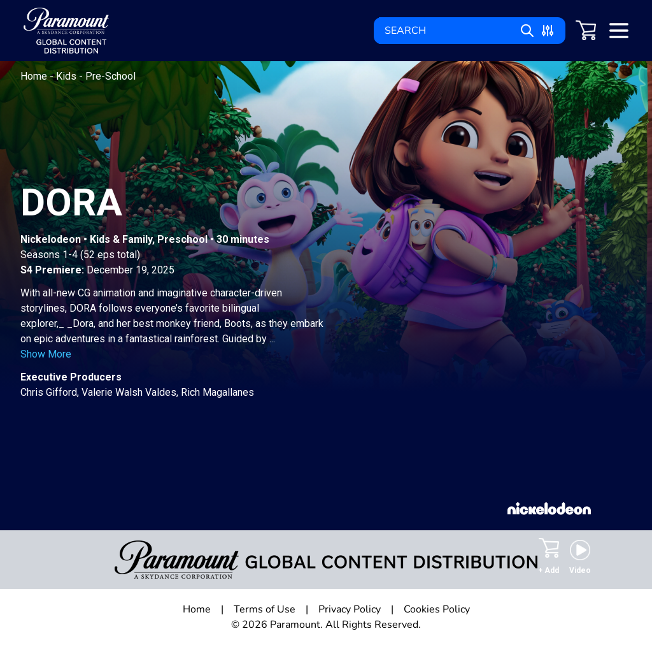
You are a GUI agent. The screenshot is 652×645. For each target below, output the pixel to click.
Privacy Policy (349, 609)
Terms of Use (264, 609)
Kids (67, 76)
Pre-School (110, 76)
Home (35, 76)
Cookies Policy (437, 609)
